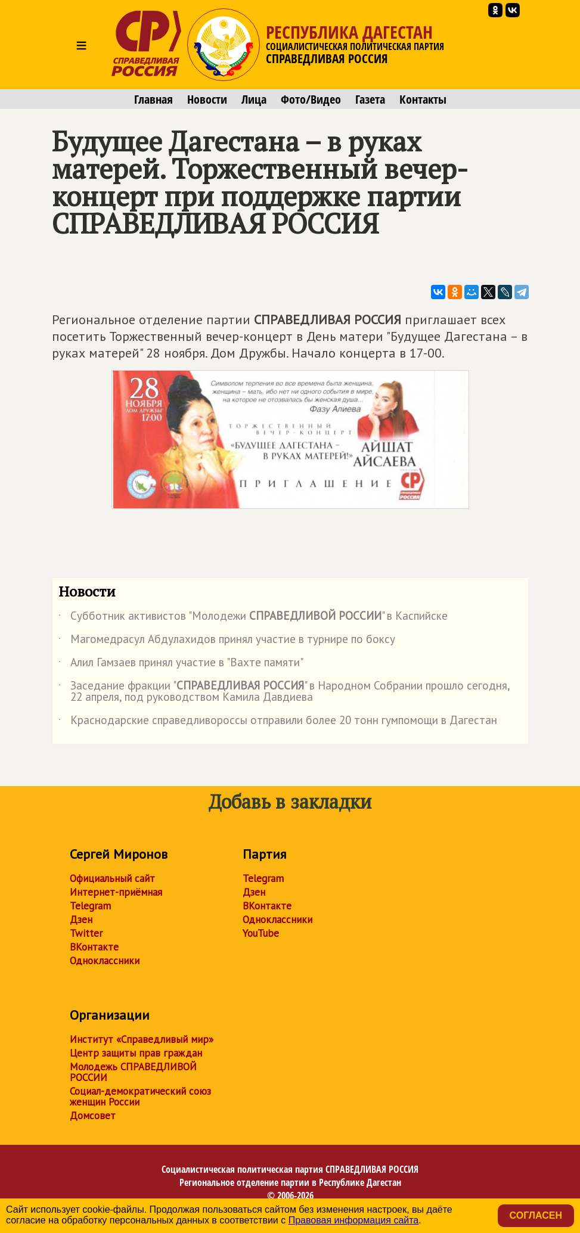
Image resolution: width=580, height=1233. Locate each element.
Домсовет (93, 1115)
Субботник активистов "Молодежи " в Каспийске (253, 618)
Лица (253, 99)
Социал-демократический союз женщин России (140, 1096)
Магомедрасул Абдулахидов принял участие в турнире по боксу (226, 641)
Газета (370, 99)
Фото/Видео (311, 99)
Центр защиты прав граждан (136, 1053)
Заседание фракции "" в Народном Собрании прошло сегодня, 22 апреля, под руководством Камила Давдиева (284, 692)
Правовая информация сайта (354, 1220)
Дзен (81, 919)
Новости (207, 99)
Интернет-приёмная (116, 892)
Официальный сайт (112, 878)
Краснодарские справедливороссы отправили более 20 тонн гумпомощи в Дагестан (277, 722)
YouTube (261, 933)
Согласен (536, 1215)
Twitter (86, 933)
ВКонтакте (94, 947)
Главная (153, 99)
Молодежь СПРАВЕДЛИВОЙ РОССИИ (133, 1072)
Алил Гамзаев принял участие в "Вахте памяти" (180, 664)
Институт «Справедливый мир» (141, 1039)
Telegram (90, 905)
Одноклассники (104, 960)
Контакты (422, 99)
